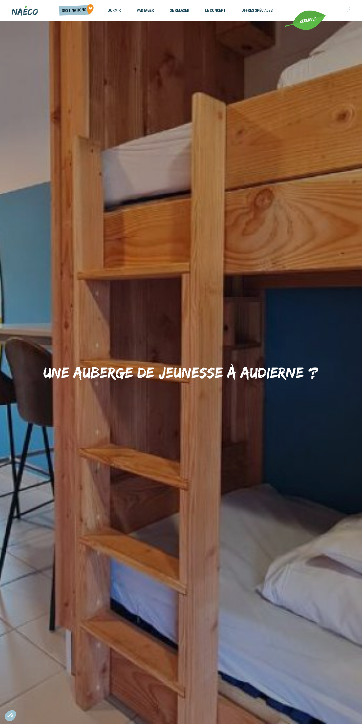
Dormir (114, 10)
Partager (145, 10)
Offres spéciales (257, 10)
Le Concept (215, 10)
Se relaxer (179, 10)
